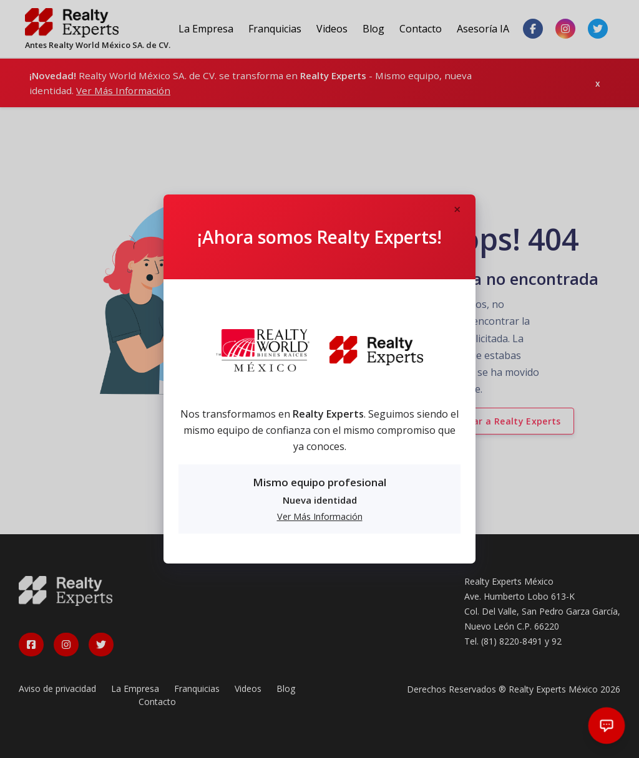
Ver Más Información (320, 516)
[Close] (457, 210)
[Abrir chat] (606, 726)
